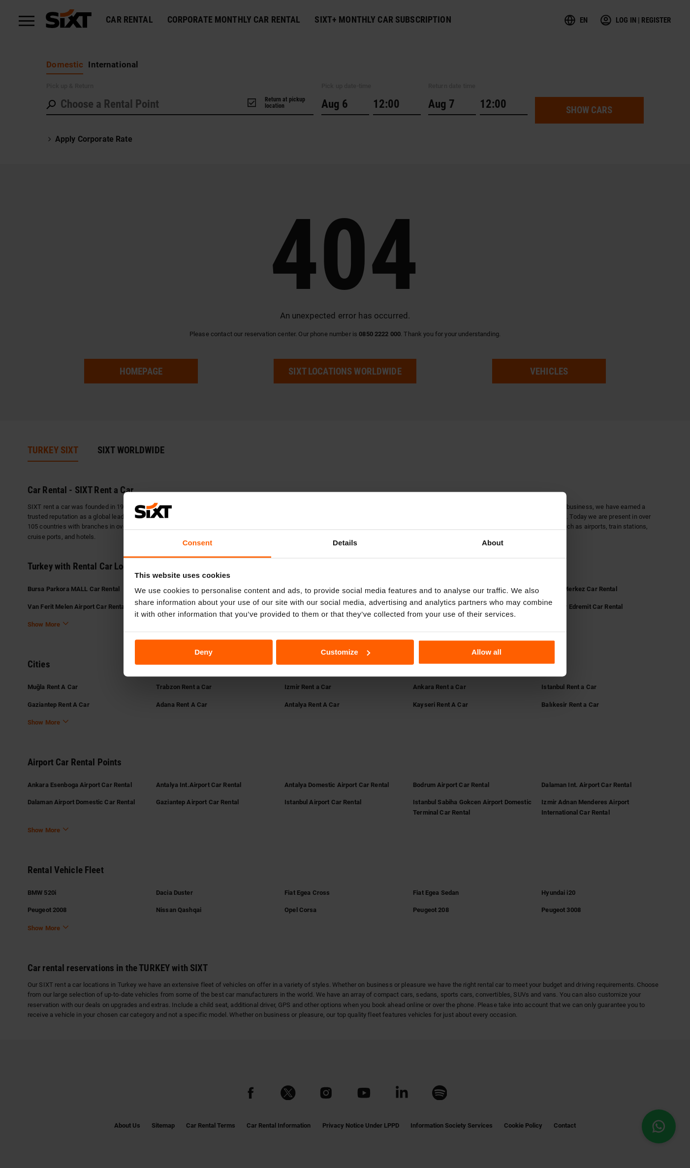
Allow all (486, 652)
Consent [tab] (198, 543)
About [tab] (492, 543)
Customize (345, 652)
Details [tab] (345, 543)
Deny (203, 652)
